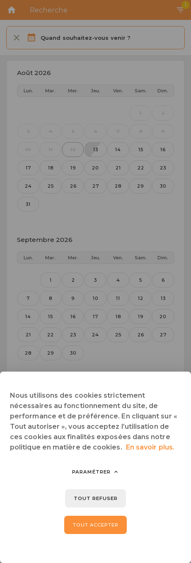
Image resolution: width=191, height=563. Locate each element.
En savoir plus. (150, 447)
